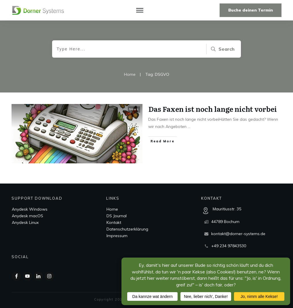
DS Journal (116, 215)
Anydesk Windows (29, 209)
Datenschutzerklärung (127, 229)
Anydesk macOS (27, 215)
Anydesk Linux (25, 222)
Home (112, 209)
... (189, 126)
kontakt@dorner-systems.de (238, 233)
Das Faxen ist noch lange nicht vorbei (213, 109)
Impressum (117, 235)
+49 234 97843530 (228, 245)
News (134, 109)
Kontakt (113, 222)
